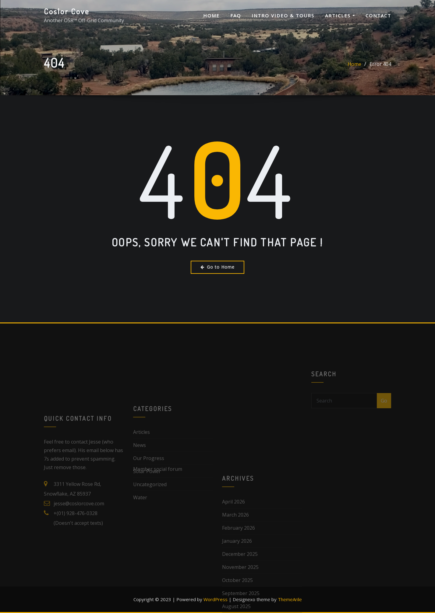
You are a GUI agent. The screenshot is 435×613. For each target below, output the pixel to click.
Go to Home (217, 267)
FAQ (235, 15)
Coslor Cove (67, 11)
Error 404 (380, 66)
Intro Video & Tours (283, 15)
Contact (378, 15)
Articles (340, 15)
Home (211, 15)
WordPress (215, 599)
